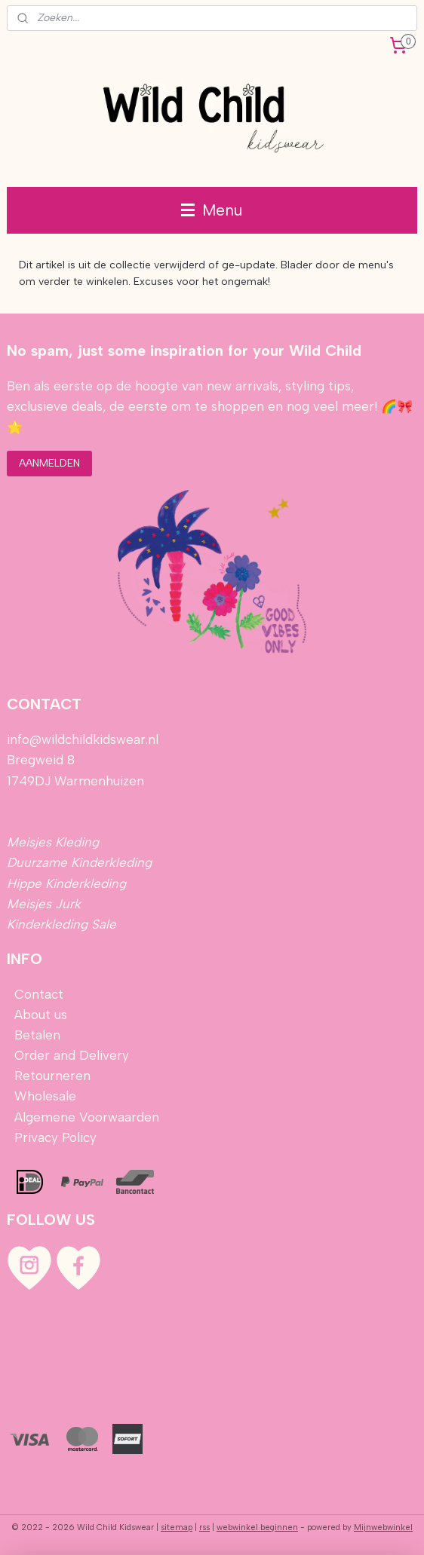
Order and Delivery (71, 1055)
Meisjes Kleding (53, 841)
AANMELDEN (49, 463)
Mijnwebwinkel (383, 1527)
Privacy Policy (55, 1137)
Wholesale (45, 1095)
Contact (38, 994)
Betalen (35, 1034)
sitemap (176, 1527)
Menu (212, 209)
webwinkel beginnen (257, 1527)
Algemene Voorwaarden (86, 1117)
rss (204, 1527)
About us (40, 1014)
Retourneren (52, 1075)
